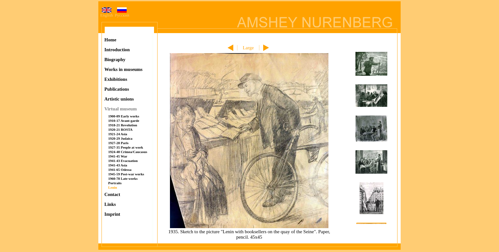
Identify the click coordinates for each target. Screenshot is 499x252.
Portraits (115, 183)
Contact (112, 194)
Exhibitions (115, 79)
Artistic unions (119, 99)
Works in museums (123, 69)
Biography (114, 59)
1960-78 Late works (122, 178)
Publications (116, 89)
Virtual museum (120, 108)
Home (110, 39)
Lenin (112, 187)
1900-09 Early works (123, 116)
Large (248, 47)
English (106, 13)
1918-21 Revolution (122, 125)
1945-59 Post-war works (126, 174)
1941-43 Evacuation (123, 161)
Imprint (112, 214)
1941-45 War (117, 156)
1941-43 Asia (117, 165)
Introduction (117, 49)
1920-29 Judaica (120, 138)
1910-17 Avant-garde (123, 120)
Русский (122, 13)
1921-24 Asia (117, 134)
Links (110, 204)
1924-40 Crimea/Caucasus (127, 152)
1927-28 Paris (118, 143)
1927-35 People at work (125, 147)
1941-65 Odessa (119, 170)
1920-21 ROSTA (120, 129)
